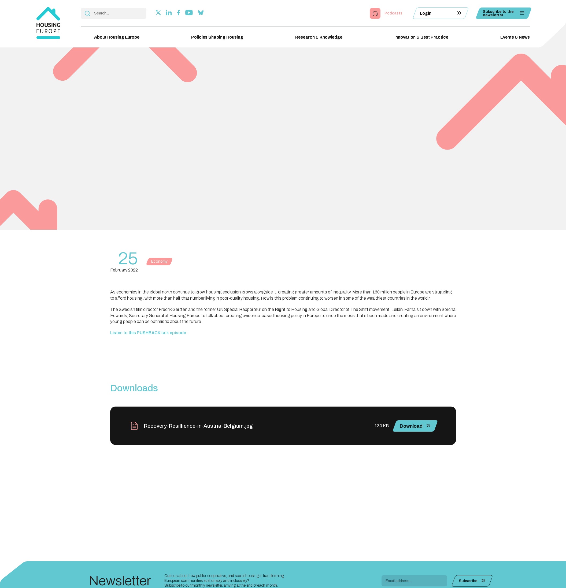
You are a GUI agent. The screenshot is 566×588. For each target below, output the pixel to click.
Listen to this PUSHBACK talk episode (148, 332)
